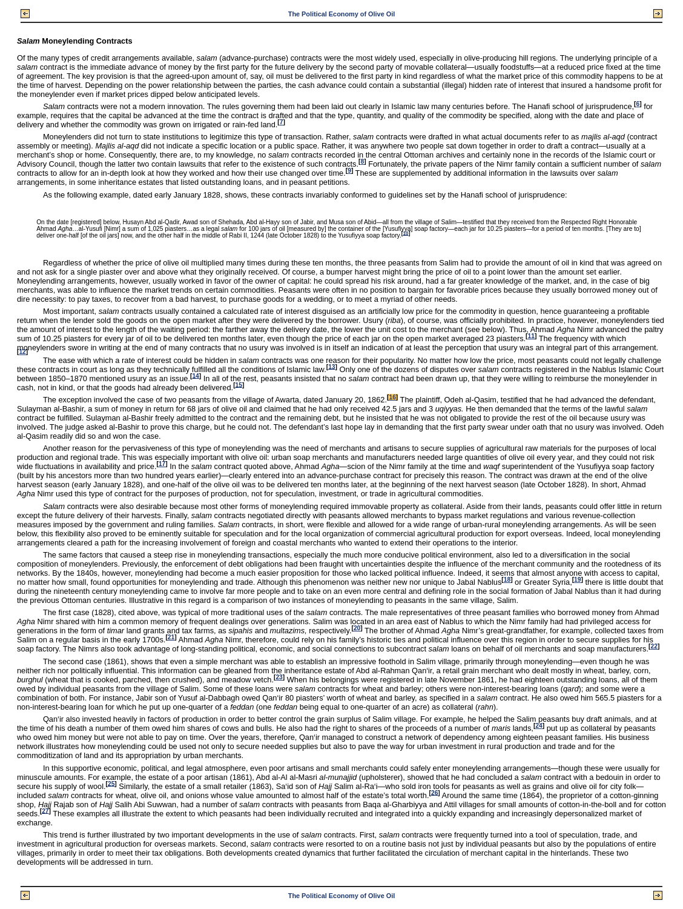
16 (392, 397)
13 (331, 366)
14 (195, 375)
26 (434, 792)
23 (279, 677)
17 (162, 464)
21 (171, 637)
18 (507, 579)
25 (111, 783)
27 (45, 810)
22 (653, 646)
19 (577, 579)
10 (406, 233)
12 (22, 351)
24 (538, 725)
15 (239, 384)
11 (531, 336)
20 (357, 628)
